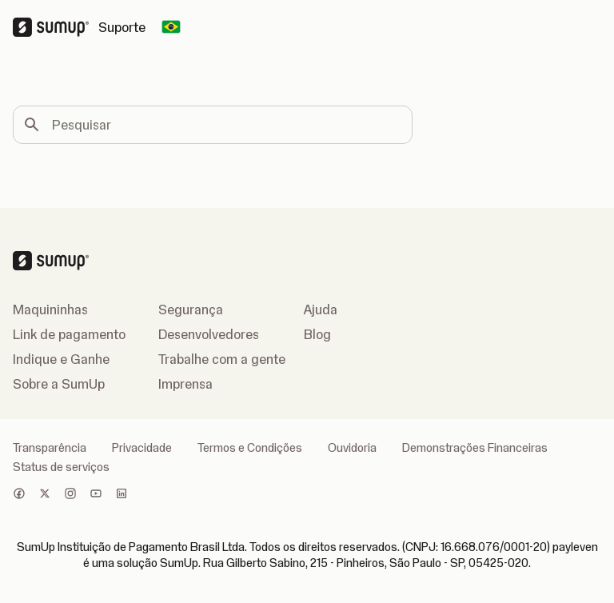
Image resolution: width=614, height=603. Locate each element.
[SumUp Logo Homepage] (55, 27)
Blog (317, 334)
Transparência (49, 448)
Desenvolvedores (208, 334)
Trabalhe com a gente (221, 359)
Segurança (190, 309)
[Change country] (171, 27)
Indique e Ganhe (61, 359)
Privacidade (142, 448)
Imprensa (185, 384)
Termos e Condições (249, 448)
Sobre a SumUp (59, 384)
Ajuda (320, 309)
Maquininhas (50, 309)
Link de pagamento (69, 334)
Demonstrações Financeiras (475, 448)
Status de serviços (61, 467)
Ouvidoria (352, 448)
